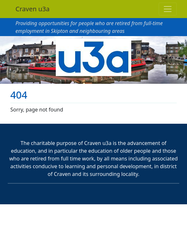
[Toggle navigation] (168, 9)
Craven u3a (32, 9)
